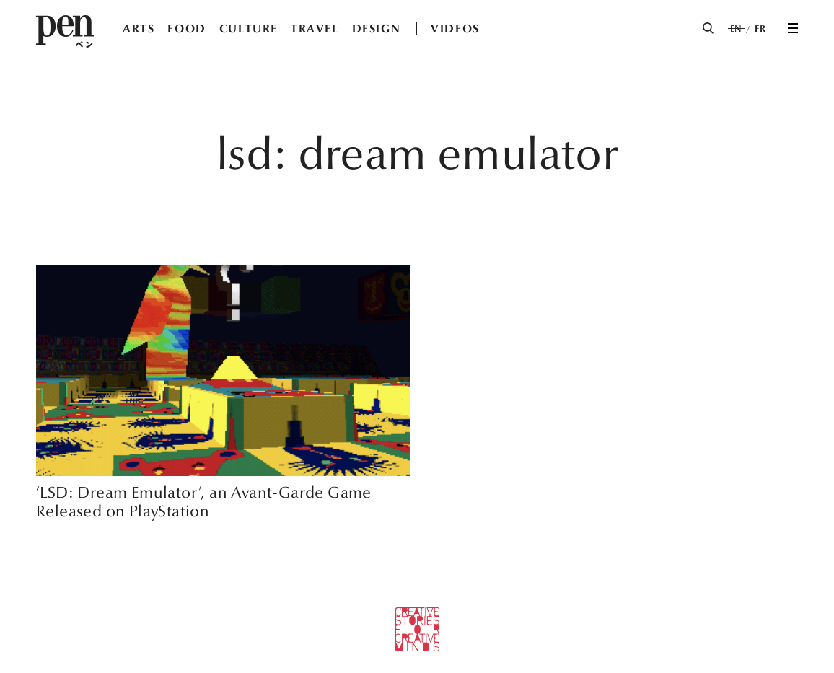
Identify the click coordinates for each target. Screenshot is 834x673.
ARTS (138, 28)
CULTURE (248, 28)
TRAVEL (315, 28)
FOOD (186, 28)
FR (760, 29)
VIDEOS (455, 28)
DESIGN (376, 28)
